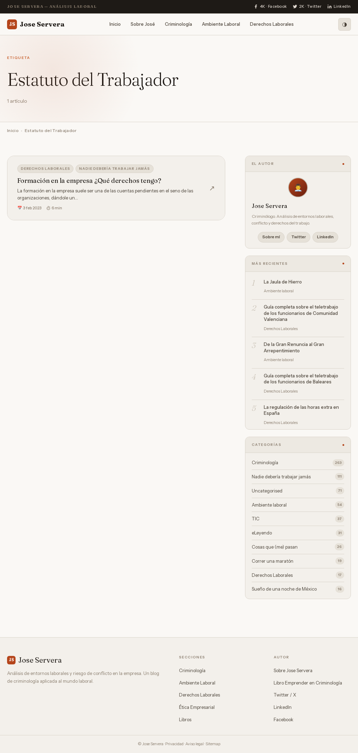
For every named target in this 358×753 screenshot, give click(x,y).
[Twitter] (307, 7)
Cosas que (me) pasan (298, 546)
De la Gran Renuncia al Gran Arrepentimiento (294, 347)
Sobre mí (271, 236)
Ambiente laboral (298, 504)
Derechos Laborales (272, 24)
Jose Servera (36, 24)
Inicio (115, 24)
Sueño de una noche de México (298, 589)
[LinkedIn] (339, 7)
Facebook (283, 719)
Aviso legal (194, 743)
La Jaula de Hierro (283, 282)
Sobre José (143, 24)
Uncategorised (298, 490)
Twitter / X (285, 695)
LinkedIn (325, 236)
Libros (185, 719)
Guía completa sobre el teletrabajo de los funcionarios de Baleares (301, 379)
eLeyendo (298, 533)
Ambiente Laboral (221, 24)
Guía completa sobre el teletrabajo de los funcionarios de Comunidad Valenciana (301, 313)
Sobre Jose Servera (293, 670)
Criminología (178, 24)
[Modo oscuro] (344, 24)
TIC (298, 518)
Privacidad (174, 743)
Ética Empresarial (197, 707)
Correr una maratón (298, 560)
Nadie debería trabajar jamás (114, 168)
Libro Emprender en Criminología (308, 683)
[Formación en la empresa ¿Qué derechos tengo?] (116, 188)
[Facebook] (270, 7)
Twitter (298, 236)
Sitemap (212, 743)
